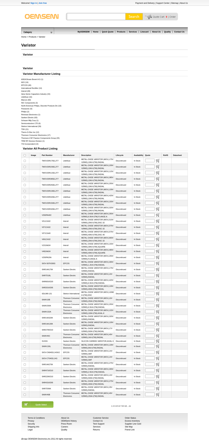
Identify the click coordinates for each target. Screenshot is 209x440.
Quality (167, 32)
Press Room (66, 424)
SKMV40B (46, 395)
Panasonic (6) (26, 109)
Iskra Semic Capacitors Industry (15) (35, 94)
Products (121, 32)
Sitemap (174, 3)
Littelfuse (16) (26, 97)
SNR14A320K (47, 318)
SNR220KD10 (47, 376)
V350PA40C (47, 215)
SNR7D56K (46, 389)
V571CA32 (46, 227)
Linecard (144, 32)
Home (95, 32)
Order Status (130, 418)
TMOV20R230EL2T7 (50, 167)
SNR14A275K (47, 364)
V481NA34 (46, 251)
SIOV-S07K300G (48, 263)
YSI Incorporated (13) (29, 144)
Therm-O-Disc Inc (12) (30, 132)
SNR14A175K (47, 269)
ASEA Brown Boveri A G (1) (32, 79)
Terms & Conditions (36, 418)
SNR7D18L (46, 275)
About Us (184, 3)
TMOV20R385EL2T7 (50, 179)
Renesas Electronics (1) (30, 115)
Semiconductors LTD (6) (30, 123)
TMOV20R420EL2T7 (50, 197)
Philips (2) (25, 112)
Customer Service (100, 418)
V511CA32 (46, 221)
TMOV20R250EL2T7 (50, 185)
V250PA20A (46, 257)
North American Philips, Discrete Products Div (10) (41, 106)
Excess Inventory (132, 421)
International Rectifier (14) (31, 88)
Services (133, 32)
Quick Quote (107, 32)
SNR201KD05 (47, 288)
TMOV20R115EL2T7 (50, 173)
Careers (64, 427)
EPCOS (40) (26, 85)
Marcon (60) (26, 100)
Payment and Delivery (144, 3)
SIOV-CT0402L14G (49, 358)
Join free (43, 3)
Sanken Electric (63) (29, 117)
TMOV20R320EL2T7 (50, 209)
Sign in (33, 3)
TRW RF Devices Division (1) (33, 141)
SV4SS (45, 341)
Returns (96, 430)
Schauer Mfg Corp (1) (30, 120)
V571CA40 (46, 233)
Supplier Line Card (133, 424)
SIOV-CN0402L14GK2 (51, 352)
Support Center (162, 3)
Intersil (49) (25, 91)
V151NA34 (46, 245)
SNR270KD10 (47, 330)
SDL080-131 (47, 294)
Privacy (31, 421)
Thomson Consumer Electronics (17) (35, 135)
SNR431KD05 (47, 383)
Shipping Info (33, 427)
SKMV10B (46, 300)
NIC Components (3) (29, 103)
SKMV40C (46, 336)
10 (126, 406)
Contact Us (179, 32)
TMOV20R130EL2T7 (50, 191)
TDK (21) (25, 129)
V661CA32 (46, 239)
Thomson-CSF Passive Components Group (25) (40, 138)
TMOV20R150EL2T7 (50, 203)
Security (31, 424)
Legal (30, 430)
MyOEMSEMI (83, 32)
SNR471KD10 (47, 370)
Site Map (129, 427)
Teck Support (98, 424)
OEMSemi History (69, 421)
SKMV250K (46, 306)
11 (130, 406)
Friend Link (130, 430)
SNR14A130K (47, 324)
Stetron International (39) (31, 126)
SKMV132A (46, 312)
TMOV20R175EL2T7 (50, 161)
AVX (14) (24, 82)
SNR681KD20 (47, 282)
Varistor (42, 37)
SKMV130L (46, 346)
